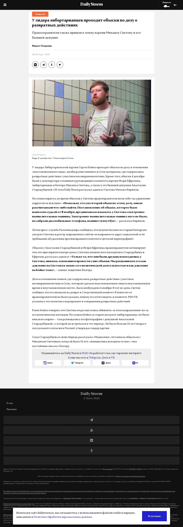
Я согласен (154, 516)
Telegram (95, 357)
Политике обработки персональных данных (63, 517)
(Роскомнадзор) (107, 469)
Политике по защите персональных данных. (131, 476)
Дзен (105, 357)
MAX (85, 353)
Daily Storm (91, 5)
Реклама (12, 409)
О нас (10, 403)
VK (113, 357)
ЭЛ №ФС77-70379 (135, 469)
